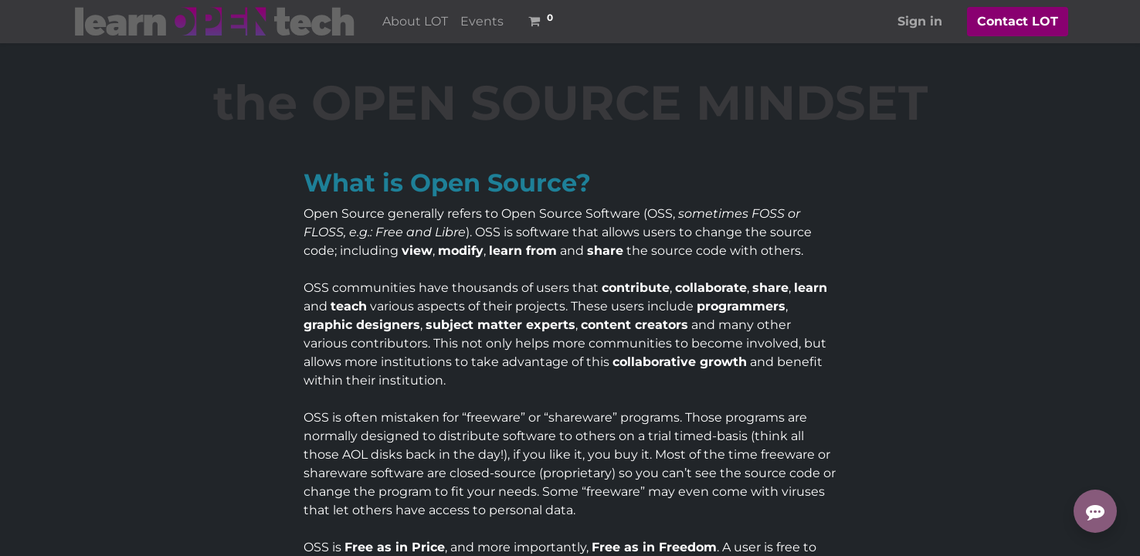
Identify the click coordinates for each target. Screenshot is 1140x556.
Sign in (919, 21)
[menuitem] (415, 21)
